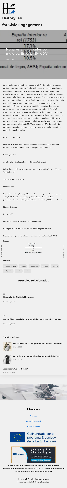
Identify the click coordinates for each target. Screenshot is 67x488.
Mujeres (55, 266)
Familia (46, 266)
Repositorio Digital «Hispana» (18, 297)
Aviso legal (33, 416)
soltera (19, 271)
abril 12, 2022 (9, 302)
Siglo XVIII (9, 271)
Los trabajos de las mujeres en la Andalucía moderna (37, 344)
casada (24, 266)
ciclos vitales (34, 266)
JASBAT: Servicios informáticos (39, 482)
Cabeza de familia (11, 266)
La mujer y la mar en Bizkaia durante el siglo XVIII (36, 356)
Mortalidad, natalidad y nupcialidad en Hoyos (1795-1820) (32, 319)
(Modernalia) (36, 221)
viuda (28, 271)
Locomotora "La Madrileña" (15, 369)
